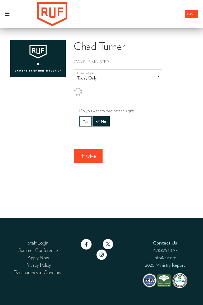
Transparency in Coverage (38, 272)
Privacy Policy (38, 265)
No (103, 121)
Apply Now (38, 257)
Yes (85, 121)
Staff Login (38, 243)
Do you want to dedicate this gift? (106, 110)
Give (191, 14)
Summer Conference (38, 250)
